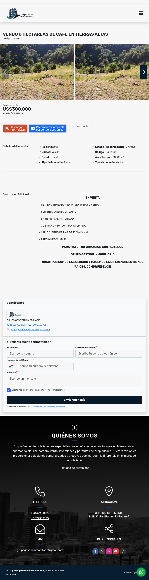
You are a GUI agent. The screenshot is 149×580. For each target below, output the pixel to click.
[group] (37, 72)
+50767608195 (18, 325)
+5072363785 (39, 325)
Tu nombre (13, 347)
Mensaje (12, 372)
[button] (54, 96)
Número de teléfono (18, 360)
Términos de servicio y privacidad (50, 407)
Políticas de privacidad (75, 468)
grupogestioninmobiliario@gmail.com (30, 329)
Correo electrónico (86, 347)
